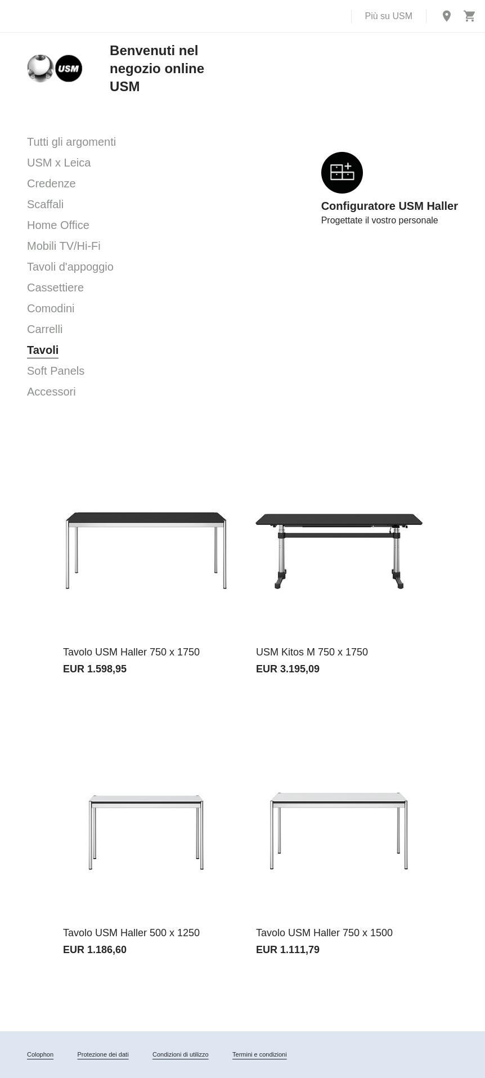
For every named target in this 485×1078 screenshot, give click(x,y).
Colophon (40, 1054)
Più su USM (388, 16)
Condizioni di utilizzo (180, 1054)
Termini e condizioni (259, 1054)
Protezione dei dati (102, 1054)
